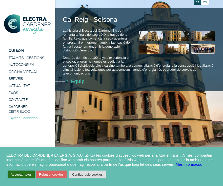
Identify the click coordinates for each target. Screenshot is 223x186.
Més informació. (189, 164)
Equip (78, 81)
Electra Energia (27, 24)
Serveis (16, 79)
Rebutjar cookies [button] (51, 174)
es (205, 2)
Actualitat (19, 86)
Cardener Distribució (19, 109)
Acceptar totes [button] (21, 174)
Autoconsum (21, 65)
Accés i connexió (24, 118)
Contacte (18, 100)
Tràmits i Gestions (26, 58)
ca (197, 2)
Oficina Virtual (23, 72)
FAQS (13, 93)
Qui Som (16, 51)
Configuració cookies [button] (87, 174)
